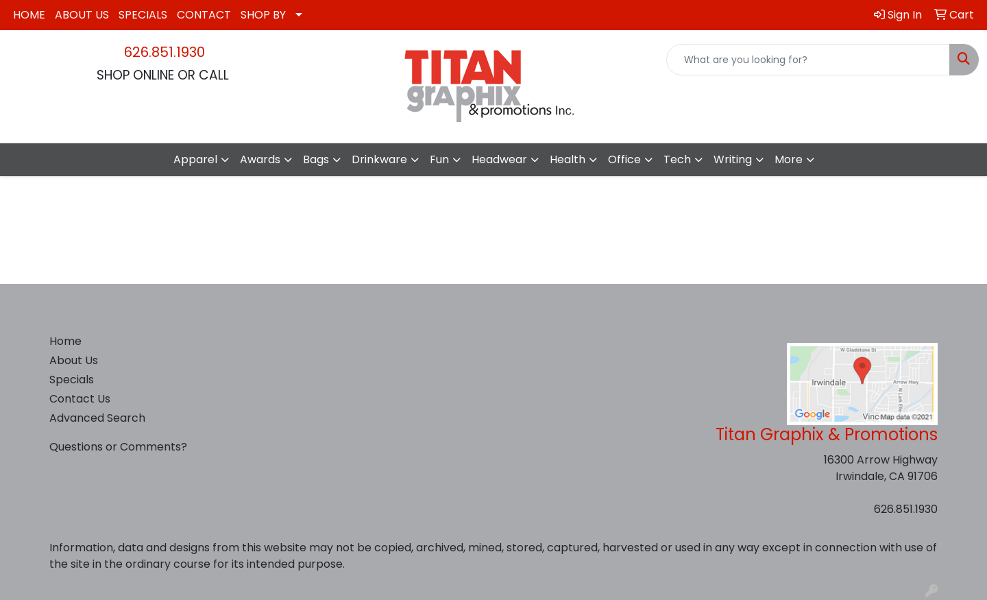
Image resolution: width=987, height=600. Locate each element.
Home (65, 341)
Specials (71, 379)
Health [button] (567, 159)
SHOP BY (263, 15)
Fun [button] (439, 159)
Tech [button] (677, 159)
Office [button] (624, 159)
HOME (29, 15)
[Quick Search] (808, 59)
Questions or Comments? (118, 447)
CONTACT (204, 15)
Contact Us (79, 399)
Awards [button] (260, 159)
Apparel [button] (195, 159)
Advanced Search (97, 418)
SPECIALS (143, 15)
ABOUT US (82, 15)
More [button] (789, 159)
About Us (73, 360)
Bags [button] (316, 159)
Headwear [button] (499, 159)
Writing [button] (733, 159)
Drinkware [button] (379, 159)
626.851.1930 (164, 52)
